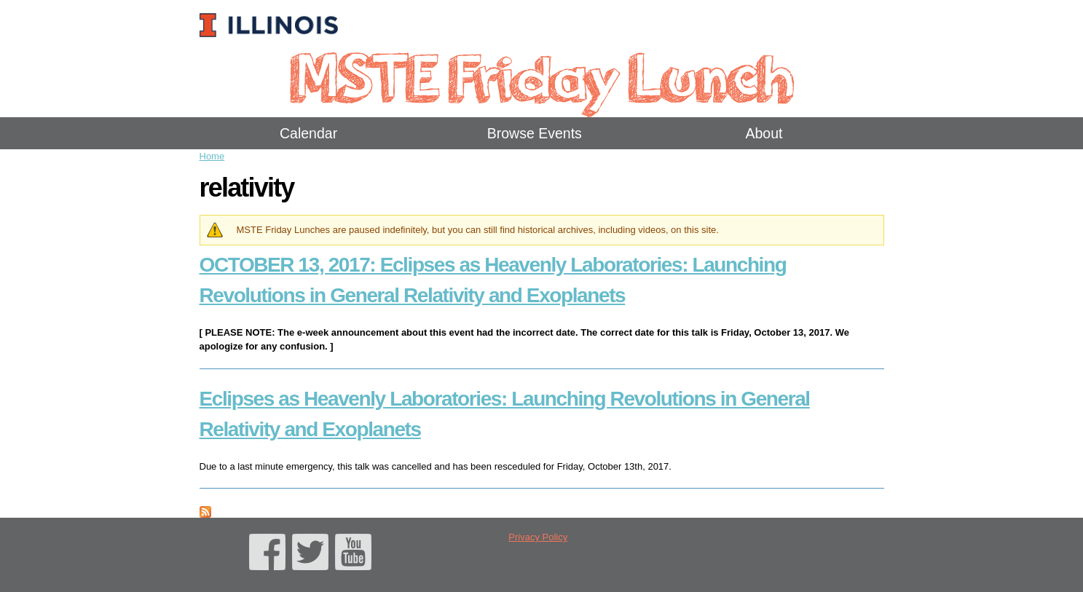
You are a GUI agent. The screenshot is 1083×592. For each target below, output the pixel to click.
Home (212, 156)
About (763, 133)
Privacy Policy (537, 537)
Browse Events (534, 133)
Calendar (308, 133)
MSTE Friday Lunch (541, 76)
